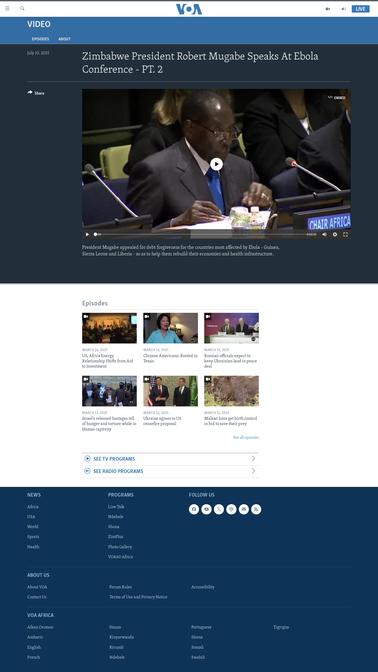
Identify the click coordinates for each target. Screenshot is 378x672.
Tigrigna (281, 628)
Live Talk (116, 507)
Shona (113, 527)
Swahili (198, 657)
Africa (33, 507)
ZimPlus (115, 537)
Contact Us (36, 597)
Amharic (35, 638)
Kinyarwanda (121, 638)
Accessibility (202, 587)
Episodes (40, 39)
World (32, 527)
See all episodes (246, 438)
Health (33, 547)
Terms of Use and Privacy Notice (138, 597)
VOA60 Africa (120, 557)
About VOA (37, 587)
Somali (197, 648)
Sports (33, 537)
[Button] (36, 94)
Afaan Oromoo (40, 628)
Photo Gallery (120, 547)
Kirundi (116, 648)
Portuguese (201, 628)
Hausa (115, 628)
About (65, 39)
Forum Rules (120, 587)
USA (31, 517)
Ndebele (115, 517)
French (33, 657)
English (34, 648)
